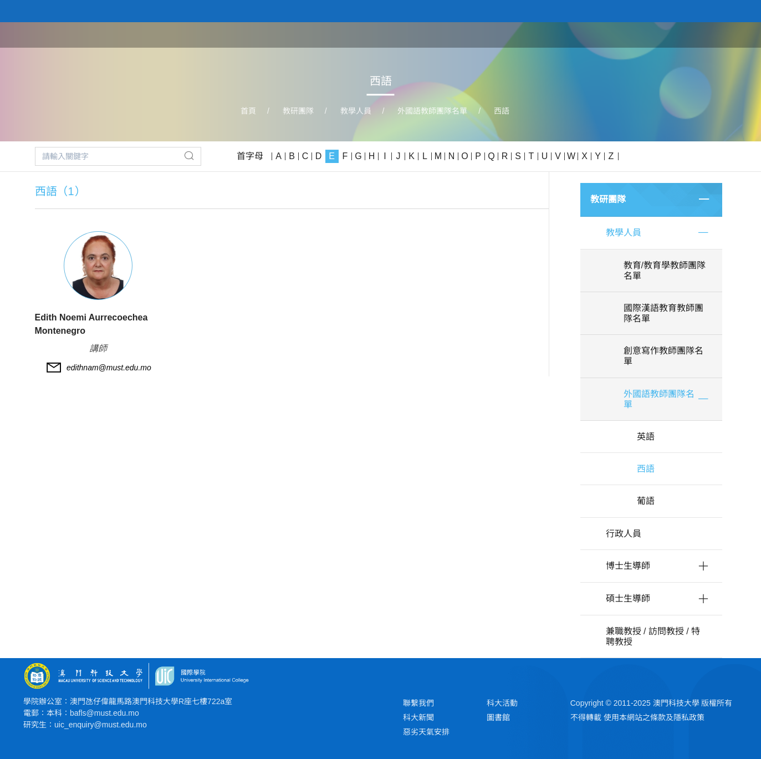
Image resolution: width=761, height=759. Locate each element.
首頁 (464, 34)
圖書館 (498, 717)
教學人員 (355, 110)
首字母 (250, 156)
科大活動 (502, 703)
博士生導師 (628, 565)
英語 (646, 436)
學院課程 (559, 34)
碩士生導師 (628, 598)
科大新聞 (418, 717)
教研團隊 (611, 34)
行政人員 (623, 533)
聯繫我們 (418, 703)
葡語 (646, 501)
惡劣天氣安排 (426, 731)
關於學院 (507, 34)
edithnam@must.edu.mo (109, 367)
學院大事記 (668, 34)
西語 (501, 110)
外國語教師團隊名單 (432, 110)
